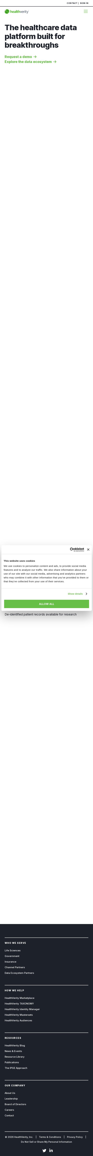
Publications (12, 1062)
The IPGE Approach (16, 1067)
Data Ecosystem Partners (19, 972)
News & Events (13, 1051)
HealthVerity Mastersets (19, 1014)
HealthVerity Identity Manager (22, 1009)
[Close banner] (88, 549)
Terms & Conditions (50, 1137)
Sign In (84, 3)
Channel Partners (15, 967)
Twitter (44, 1151)
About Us (10, 1093)
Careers (9, 1109)
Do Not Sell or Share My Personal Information (46, 1141)
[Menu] (84, 11)
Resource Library (14, 1056)
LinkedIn (51, 1151)
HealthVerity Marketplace (19, 997)
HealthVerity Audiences (18, 1020)
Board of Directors (15, 1104)
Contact (72, 3)
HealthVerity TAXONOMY (19, 1003)
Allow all (46, 604)
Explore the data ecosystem (28, 62)
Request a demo (18, 57)
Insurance (10, 961)
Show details (75, 593)
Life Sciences (12, 950)
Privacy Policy (75, 1137)
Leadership (11, 1098)
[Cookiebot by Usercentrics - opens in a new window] (70, 550)
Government (12, 956)
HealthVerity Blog (15, 1045)
